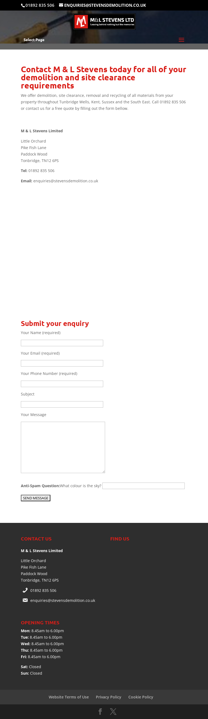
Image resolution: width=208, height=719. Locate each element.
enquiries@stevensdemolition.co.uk (62, 600)
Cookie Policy (140, 697)
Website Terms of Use (69, 697)
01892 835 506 (43, 590)
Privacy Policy (108, 697)
